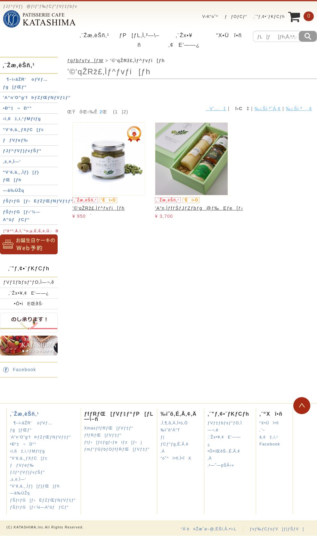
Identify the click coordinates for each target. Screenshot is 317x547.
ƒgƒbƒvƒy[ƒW (85, 60)
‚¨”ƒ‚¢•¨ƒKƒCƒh (269, 16)
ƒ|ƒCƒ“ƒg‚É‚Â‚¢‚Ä (174, 444)
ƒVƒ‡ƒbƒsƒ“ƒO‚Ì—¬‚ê (28, 282)
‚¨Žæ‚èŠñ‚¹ (94, 35)
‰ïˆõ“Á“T (170, 430)
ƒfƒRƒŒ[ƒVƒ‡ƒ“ (103, 435)
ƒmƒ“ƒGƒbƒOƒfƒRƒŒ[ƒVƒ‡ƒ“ (117, 449)
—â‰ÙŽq (13, 190)
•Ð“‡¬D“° (17, 108)
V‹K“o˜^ (208, 16)
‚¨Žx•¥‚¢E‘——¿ (29, 293)
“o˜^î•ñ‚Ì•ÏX (175, 458)
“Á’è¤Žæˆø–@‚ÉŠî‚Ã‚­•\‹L (209, 529)
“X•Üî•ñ (229, 35)
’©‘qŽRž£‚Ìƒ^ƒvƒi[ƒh (98, 208)
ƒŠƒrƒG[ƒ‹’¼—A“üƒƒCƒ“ (39, 507)
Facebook (24, 369)
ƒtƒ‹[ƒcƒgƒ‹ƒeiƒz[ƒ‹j (113, 442)
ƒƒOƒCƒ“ (236, 16)
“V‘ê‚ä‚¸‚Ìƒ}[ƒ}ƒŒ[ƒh (35, 486)
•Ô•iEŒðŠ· (29, 303)
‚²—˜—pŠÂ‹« (220, 465)
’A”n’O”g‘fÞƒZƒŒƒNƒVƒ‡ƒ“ (37, 97)
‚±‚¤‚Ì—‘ (12, 161)
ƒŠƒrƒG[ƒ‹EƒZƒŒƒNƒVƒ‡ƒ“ (38, 201)
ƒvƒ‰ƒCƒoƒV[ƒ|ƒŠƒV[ (277, 529)
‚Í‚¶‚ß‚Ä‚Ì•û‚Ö (174, 423)
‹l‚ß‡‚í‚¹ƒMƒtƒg (22, 118)
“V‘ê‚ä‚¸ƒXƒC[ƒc (23, 129)
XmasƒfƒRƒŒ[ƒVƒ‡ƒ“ (109, 428)
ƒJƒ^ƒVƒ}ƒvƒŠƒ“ (22, 150)
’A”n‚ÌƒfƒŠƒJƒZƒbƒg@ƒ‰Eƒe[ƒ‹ (199, 208)
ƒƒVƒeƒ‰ (15, 140)
